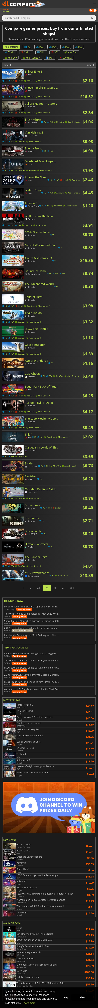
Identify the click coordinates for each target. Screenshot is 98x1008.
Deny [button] (65, 997)
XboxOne (70, 52)
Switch (26, 52)
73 (38, 587)
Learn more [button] (28, 1003)
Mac (50, 57)
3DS (54, 52)
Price (90, 65)
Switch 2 (66, 57)
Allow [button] (82, 997)
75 (55, 587)
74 (46, 587)
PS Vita (10, 52)
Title (7, 65)
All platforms (11, 46)
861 (72, 587)
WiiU (41, 52)
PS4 (52, 46)
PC (27, 46)
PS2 (78, 46)
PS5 (39, 46)
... (30, 587)
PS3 (65, 46)
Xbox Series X (31, 57)
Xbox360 (11, 57)
